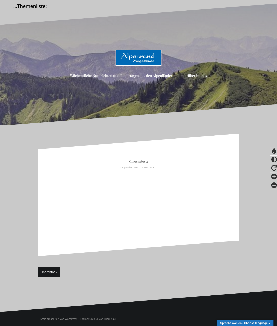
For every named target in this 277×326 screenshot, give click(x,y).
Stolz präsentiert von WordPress (58, 319)
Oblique (94, 319)
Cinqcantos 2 (48, 272)
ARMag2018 (148, 167)
